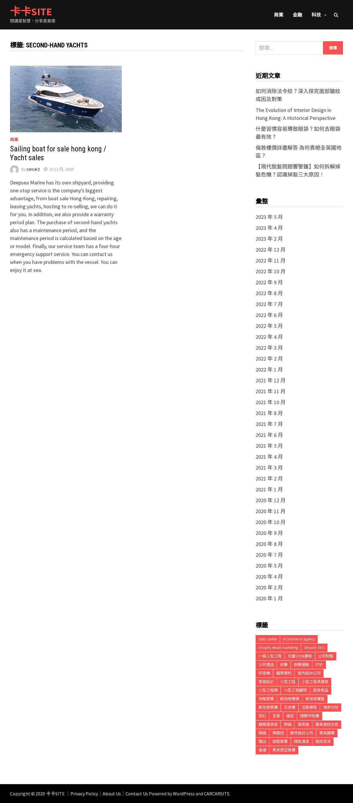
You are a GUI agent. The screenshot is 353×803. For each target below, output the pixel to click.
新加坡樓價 (289, 698)
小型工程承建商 (315, 681)
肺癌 (288, 724)
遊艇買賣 (280, 741)
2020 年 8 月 (269, 544)
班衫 (262, 715)
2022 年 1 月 (269, 369)
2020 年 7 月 (269, 554)
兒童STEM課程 (300, 656)
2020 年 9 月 (269, 533)
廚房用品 (320, 690)
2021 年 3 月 (269, 467)
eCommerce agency (299, 639)
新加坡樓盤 (314, 698)
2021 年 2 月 (269, 478)
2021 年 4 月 (269, 456)
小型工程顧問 (295, 690)
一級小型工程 (270, 656)
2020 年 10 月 (271, 522)
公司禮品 (266, 664)
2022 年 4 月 (269, 336)
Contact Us (137, 794)
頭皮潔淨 (323, 741)
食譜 (262, 750)
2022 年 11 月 (271, 260)
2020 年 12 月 (271, 500)
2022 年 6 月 (269, 315)
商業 (278, 15)
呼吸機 (264, 673)
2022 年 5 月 (269, 326)
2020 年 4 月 (269, 576)
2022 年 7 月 (269, 304)
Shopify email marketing (278, 647)
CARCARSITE (217, 794)
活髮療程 (309, 707)
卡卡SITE (31, 11)
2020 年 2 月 (269, 587)
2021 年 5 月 (269, 445)
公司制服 (325, 656)
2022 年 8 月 (269, 293)
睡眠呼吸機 (309, 715)
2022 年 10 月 (271, 271)
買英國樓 (326, 733)
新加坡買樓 (268, 707)
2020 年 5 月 (269, 565)
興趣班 (278, 733)
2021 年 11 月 (271, 391)
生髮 (276, 715)
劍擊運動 (301, 664)
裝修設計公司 (301, 733)
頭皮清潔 (301, 741)
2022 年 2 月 (269, 358)
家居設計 (266, 681)
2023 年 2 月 (269, 238)
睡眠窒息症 (268, 724)
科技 (316, 15)
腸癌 (262, 733)
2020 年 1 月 (269, 598)
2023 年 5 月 (269, 217)
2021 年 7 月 (269, 424)
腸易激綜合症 (326, 724)
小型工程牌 (268, 690)
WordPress (184, 794)
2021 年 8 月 (269, 413)
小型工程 (287, 681)
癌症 (290, 715)
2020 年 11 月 (271, 511)
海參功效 (330, 707)
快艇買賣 (266, 698)
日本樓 (289, 707)
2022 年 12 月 (271, 249)
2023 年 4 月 (269, 227)
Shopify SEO (314, 647)
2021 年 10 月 (271, 402)
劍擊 (284, 664)
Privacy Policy (84, 794)
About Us (112, 794)
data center (268, 639)
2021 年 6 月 (269, 435)
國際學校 (284, 673)
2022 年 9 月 (269, 282)
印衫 (319, 664)
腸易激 (303, 724)
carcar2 (33, 169)
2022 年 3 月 (269, 347)
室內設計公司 (309, 673)
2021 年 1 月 (269, 489)
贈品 (262, 741)
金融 (297, 15)
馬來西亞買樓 (283, 750)
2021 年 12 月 (271, 380)
